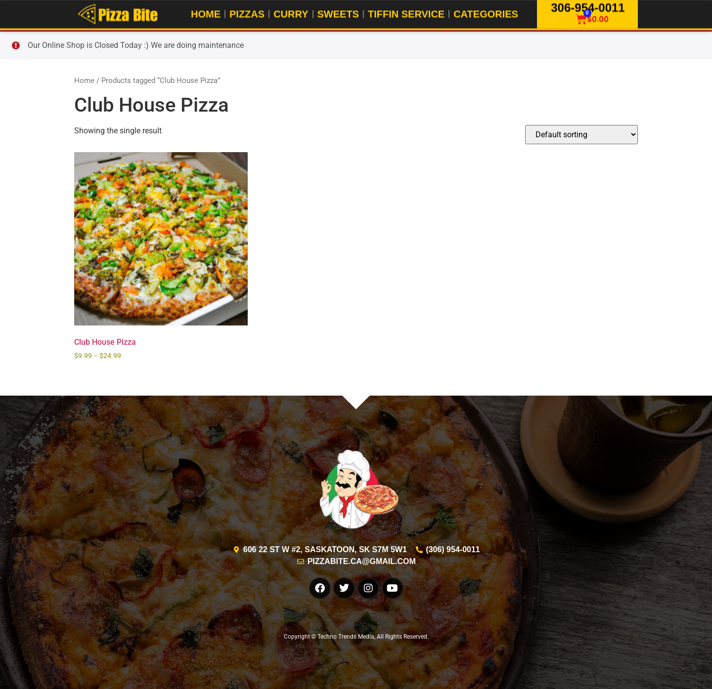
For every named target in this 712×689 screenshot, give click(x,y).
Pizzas (247, 13)
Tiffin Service (406, 13)
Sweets (338, 13)
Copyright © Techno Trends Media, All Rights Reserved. (356, 636)
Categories (485, 13)
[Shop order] (581, 134)
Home (206, 13)
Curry (290, 13)
